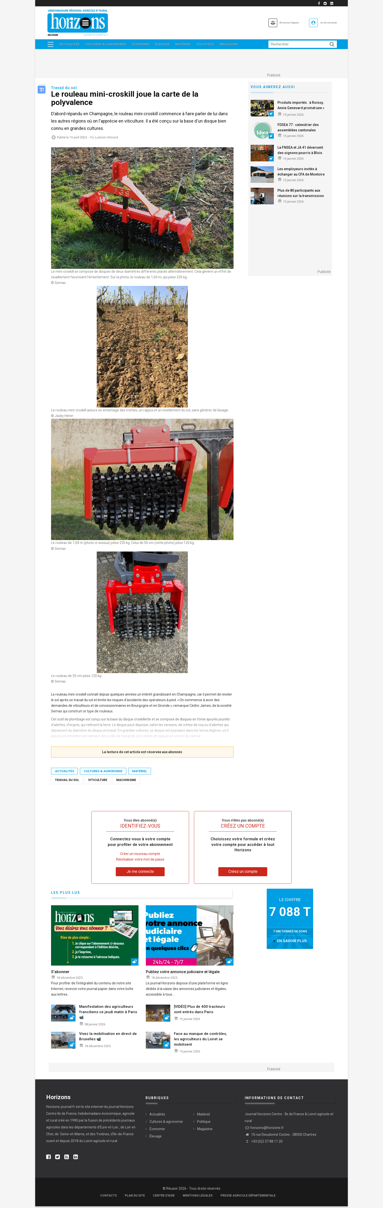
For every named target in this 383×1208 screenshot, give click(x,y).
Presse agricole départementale (248, 1197)
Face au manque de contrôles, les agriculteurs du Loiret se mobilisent (200, 1041)
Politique (214, 45)
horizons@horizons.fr (264, 1130)
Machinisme (126, 781)
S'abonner (60, 973)
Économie (144, 45)
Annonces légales (272, 22)
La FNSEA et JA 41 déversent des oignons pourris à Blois (300, 151)
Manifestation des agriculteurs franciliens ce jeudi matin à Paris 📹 (108, 1013)
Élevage (167, 45)
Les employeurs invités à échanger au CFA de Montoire (301, 173)
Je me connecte (323, 22)
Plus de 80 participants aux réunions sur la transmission (300, 194)
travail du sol (67, 781)
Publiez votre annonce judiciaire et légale (183, 973)
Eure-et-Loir (109, 1129)
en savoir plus (292, 943)
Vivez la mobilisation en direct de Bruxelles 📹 (108, 1038)
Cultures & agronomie (107, 45)
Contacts (108, 1197)
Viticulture (97, 781)
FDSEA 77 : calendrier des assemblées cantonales (298, 129)
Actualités (70, 45)
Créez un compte (242, 873)
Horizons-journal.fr (60, 1108)
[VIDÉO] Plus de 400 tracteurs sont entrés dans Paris (199, 1011)
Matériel (190, 45)
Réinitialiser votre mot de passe (140, 861)
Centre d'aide (164, 1197)
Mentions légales (198, 1197)
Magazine (239, 45)
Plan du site (135, 1197)
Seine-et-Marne (72, 1136)
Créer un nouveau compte (140, 856)
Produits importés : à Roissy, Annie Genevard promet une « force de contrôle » (300, 109)
